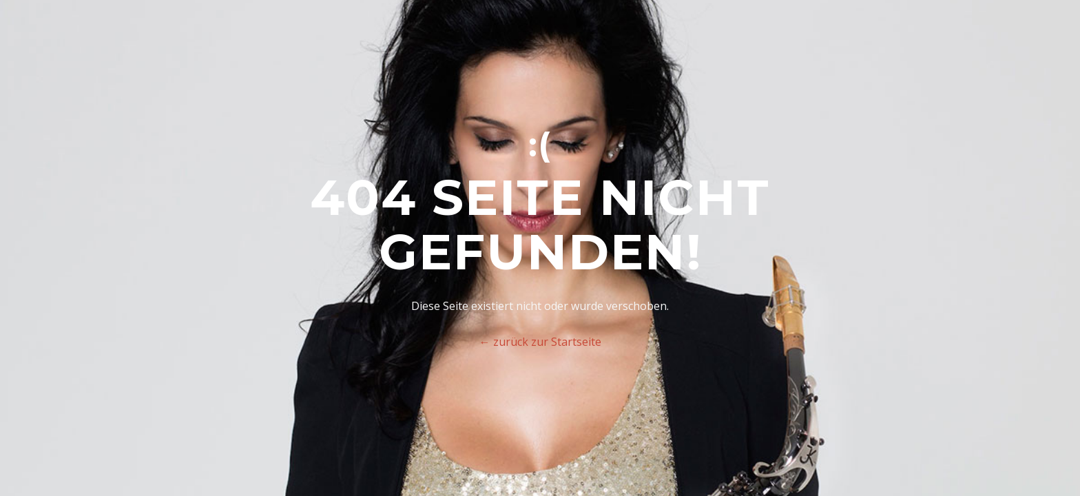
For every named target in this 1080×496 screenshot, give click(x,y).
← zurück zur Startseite (540, 341)
